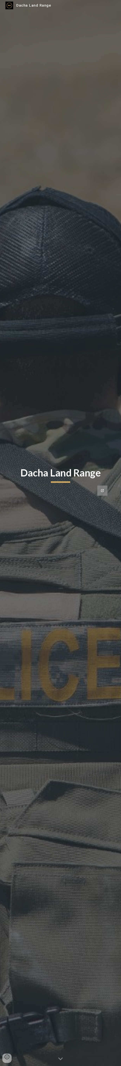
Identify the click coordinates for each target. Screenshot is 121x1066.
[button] (60, 1059)
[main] (60, 475)
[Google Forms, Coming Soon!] (60, 544)
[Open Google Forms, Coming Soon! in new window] (102, 491)
